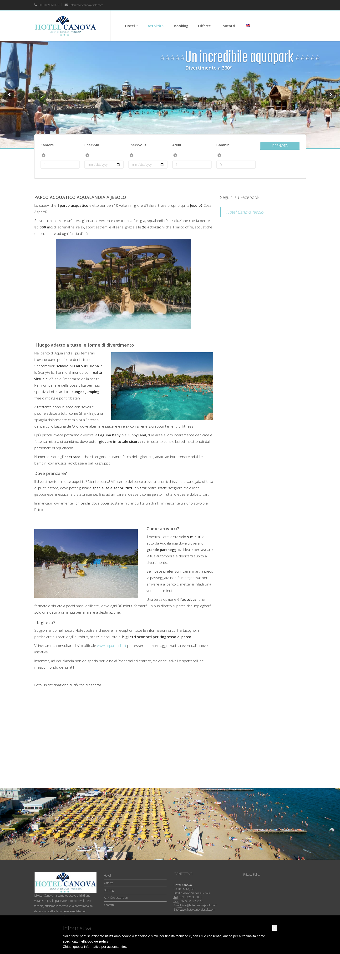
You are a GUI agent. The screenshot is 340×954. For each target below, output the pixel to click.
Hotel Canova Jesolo (244, 212)
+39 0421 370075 (190, 897)
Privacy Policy (251, 875)
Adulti (177, 144)
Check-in (91, 144)
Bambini (223, 144)
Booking (181, 25)
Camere (47, 144)
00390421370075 (46, 5)
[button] (274, 928)
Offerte (204, 25)
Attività (156, 25)
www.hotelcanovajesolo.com (197, 910)
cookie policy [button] (98, 941)
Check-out (137, 144)
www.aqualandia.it (111, 645)
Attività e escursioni (116, 898)
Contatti (227, 25)
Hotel (131, 25)
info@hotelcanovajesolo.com (84, 5)
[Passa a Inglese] (247, 25)
